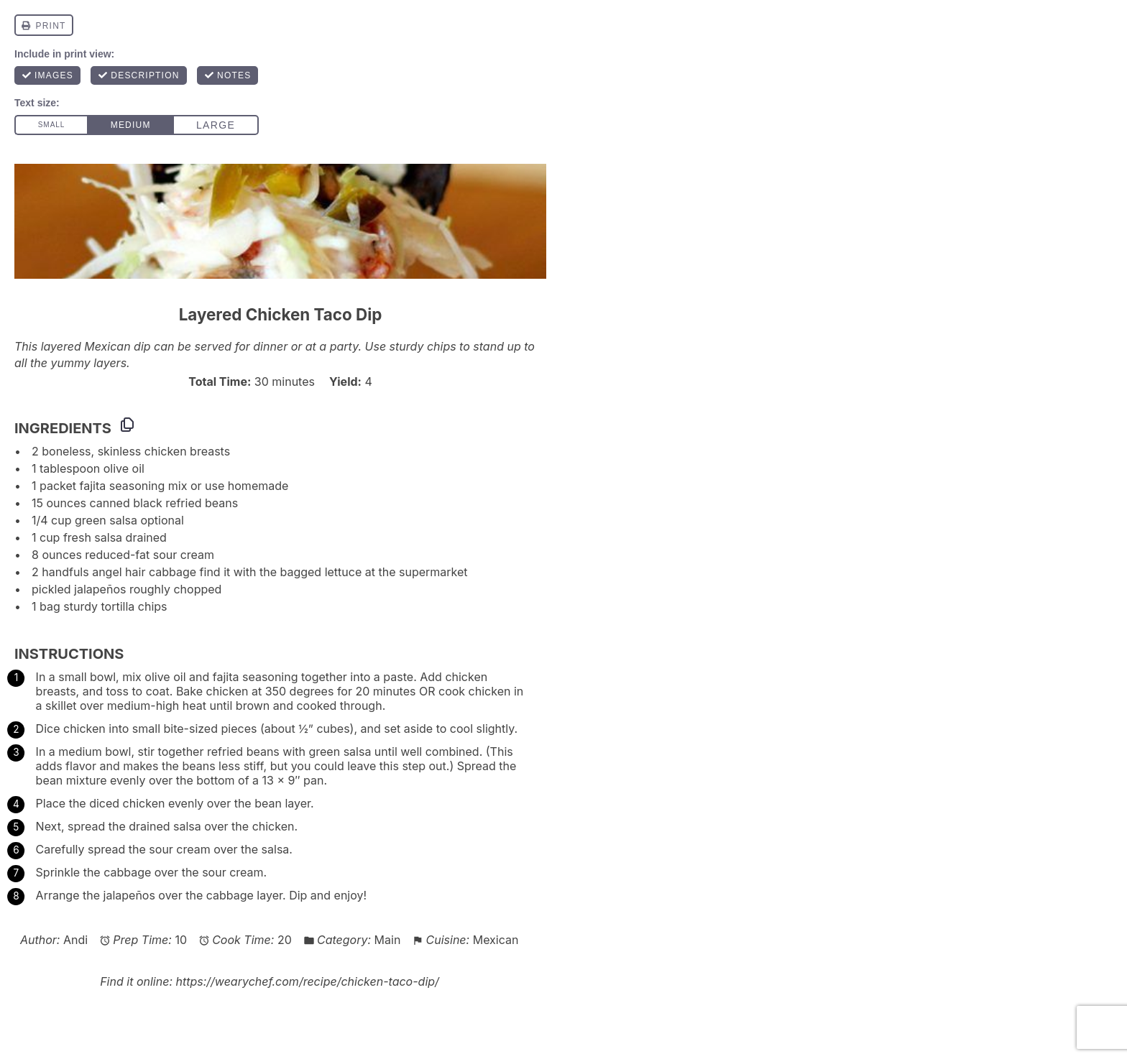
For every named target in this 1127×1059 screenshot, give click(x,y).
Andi (75, 940)
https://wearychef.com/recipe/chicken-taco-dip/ (306, 981)
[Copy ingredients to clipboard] (127, 424)
